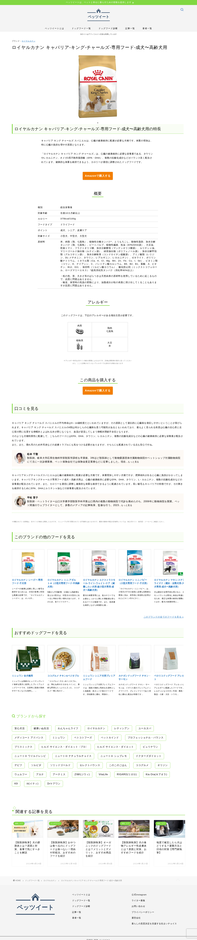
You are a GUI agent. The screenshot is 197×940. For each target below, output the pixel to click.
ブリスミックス (23, 745)
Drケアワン (53, 782)
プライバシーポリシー (143, 911)
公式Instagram (139, 893)
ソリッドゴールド (60, 764)
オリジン (163, 764)
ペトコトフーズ (83, 736)
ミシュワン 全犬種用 (22, 674)
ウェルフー (20, 773)
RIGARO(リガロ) (127, 773)
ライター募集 (138, 899)
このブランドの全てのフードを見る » (164, 615)
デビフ (18, 764)
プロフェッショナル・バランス (146, 736)
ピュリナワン (150, 745)
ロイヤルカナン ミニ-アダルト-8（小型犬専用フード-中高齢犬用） (63, 582)
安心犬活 (19, 727)
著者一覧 (147, 28)
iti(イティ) (32, 782)
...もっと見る (132, 460)
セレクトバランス (90, 764)
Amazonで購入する (98, 175)
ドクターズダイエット (148, 754)
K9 (16, 782)
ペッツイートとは (54, 28)
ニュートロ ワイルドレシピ (30, 754)
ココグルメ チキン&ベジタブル (63, 674)
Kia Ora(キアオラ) (156, 773)
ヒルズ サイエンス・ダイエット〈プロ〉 (64, 745)
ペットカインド (110, 736)
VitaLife (103, 773)
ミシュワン (58, 736)
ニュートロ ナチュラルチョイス (73, 754)
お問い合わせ (138, 905)
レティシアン (122, 727)
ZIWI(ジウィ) (82, 773)
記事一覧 (130, 28)
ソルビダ (36, 764)
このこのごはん (118, 764)
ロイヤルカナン (28, 41)
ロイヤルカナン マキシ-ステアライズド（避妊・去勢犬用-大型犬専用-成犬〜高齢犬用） (170, 582)
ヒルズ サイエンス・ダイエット (115, 745)
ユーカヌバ (144, 727)
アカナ (40, 773)
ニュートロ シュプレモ (113, 754)
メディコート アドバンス (28, 736)
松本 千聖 (32, 453)
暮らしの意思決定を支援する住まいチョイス (154, 922)
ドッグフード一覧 (81, 28)
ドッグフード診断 (108, 28)
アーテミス (59, 773)
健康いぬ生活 (41, 727)
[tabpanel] (97, 86)
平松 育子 (32, 496)
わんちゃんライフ (68, 727)
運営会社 (136, 917)
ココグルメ (142, 764)
